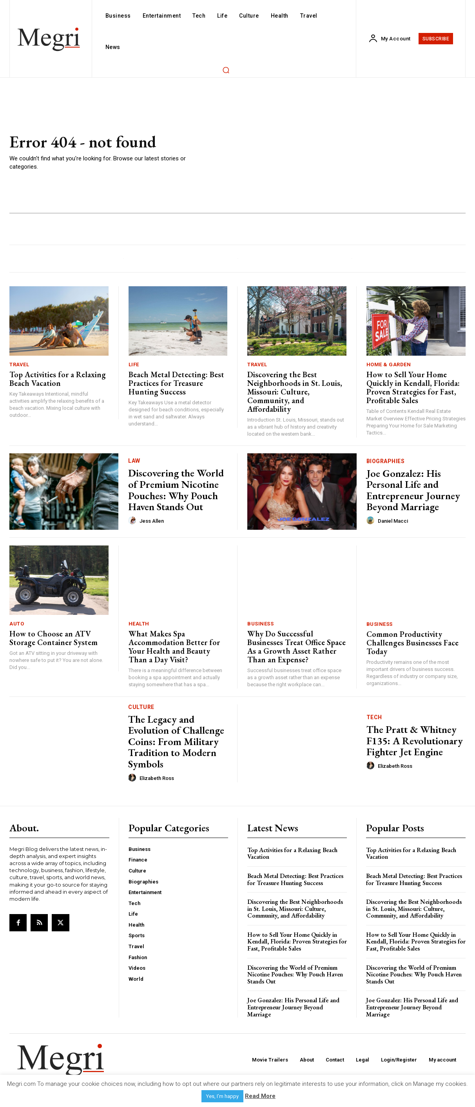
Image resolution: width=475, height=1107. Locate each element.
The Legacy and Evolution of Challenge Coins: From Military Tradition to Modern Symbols (176, 742)
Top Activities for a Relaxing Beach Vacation (57, 378)
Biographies (385, 461)
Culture (141, 707)
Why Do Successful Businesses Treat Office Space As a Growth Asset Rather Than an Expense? (296, 647)
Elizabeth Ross (157, 778)
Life (134, 364)
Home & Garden (388, 364)
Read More (260, 1096)
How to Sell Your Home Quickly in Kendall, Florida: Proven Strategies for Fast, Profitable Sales (413, 387)
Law (134, 461)
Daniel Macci (393, 521)
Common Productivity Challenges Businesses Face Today (412, 642)
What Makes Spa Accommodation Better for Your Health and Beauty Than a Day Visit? (174, 647)
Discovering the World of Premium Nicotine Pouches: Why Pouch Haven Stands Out (176, 489)
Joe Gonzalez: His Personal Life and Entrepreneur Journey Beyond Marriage (413, 490)
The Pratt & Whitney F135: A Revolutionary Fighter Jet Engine (414, 740)
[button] (225, 69)
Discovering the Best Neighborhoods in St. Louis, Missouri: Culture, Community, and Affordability (294, 391)
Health (139, 623)
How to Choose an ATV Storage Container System (53, 638)
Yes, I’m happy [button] (222, 1096)
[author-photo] (133, 520)
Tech (374, 717)
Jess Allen (152, 521)
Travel (19, 364)
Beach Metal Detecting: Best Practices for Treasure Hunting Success (176, 383)
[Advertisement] (332, 152)
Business (260, 623)
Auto (16, 623)
